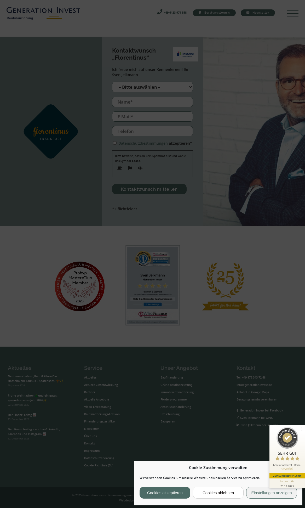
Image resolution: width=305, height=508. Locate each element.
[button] (294, 467)
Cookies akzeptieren (165, 492)
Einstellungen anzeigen (271, 492)
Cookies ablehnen (218, 492)
